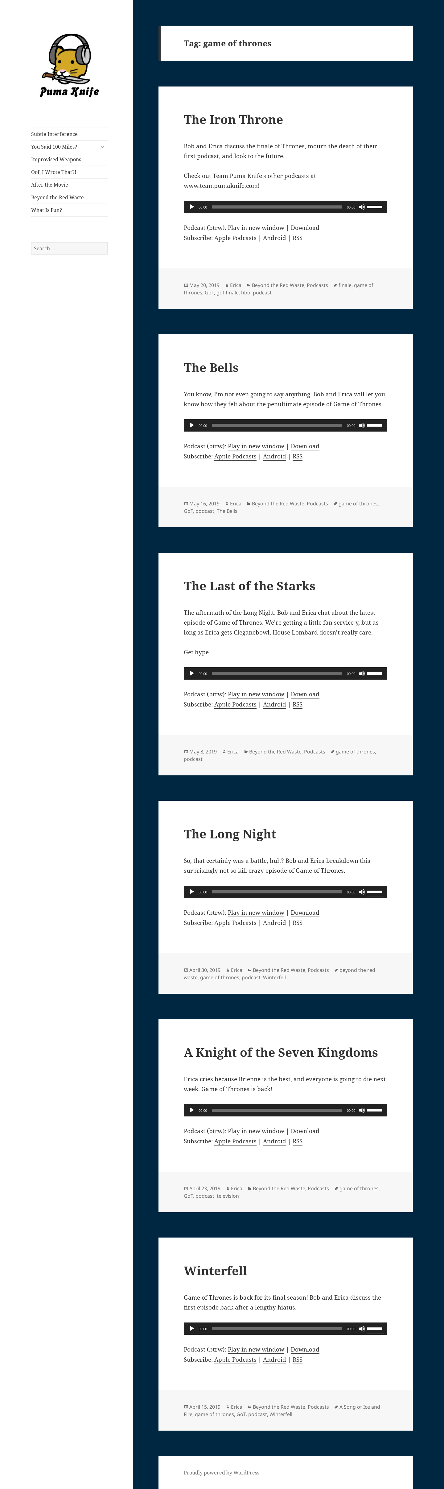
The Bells (211, 367)
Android (274, 238)
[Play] (192, 207)
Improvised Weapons (56, 159)
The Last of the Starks (249, 585)
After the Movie (49, 184)
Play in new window (256, 228)
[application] (285, 207)
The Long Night (230, 833)
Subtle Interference (54, 134)
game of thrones (358, 503)
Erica (235, 285)
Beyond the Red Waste (57, 197)
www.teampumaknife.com (221, 186)
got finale (227, 292)
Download (305, 228)
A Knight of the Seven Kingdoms (281, 1052)
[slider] (277, 207)
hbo (245, 292)
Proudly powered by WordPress (221, 1472)
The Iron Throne (233, 119)
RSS (297, 238)
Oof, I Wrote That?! (53, 172)
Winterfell (274, 977)
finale (345, 285)
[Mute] (362, 207)
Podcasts (317, 285)
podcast (262, 292)
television (228, 1195)
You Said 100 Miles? (54, 146)
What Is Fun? (46, 210)
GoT (209, 292)
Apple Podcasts (235, 238)
